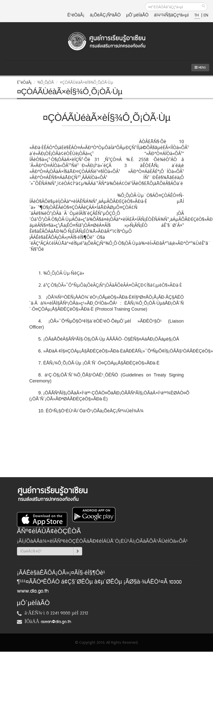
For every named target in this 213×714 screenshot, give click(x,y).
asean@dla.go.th (56, 621)
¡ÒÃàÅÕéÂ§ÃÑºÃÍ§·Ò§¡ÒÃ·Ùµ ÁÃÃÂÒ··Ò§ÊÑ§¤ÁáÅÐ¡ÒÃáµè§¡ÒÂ (111, 339)
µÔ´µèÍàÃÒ (137, 15)
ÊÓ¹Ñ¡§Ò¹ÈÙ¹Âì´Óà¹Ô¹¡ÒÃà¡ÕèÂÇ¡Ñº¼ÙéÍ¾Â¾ (95, 410)
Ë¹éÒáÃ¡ (75, 15)
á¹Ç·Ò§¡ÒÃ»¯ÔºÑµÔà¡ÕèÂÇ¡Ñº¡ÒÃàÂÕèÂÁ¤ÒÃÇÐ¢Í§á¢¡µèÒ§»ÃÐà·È (113, 285)
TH (197, 15)
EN (206, 15)
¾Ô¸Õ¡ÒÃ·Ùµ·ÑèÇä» (63, 273)
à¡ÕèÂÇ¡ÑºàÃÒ (105, 15)
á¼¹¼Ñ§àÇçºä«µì (171, 15)
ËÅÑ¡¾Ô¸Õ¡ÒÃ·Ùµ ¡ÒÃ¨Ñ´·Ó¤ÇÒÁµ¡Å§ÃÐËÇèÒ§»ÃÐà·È (102, 362)
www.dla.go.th (33, 591)
